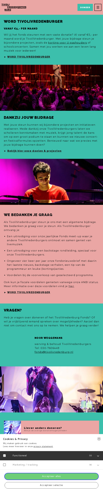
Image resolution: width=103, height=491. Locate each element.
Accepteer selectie (51, 485)
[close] (99, 439)
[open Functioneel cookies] (98, 456)
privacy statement (43, 446)
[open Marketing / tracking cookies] (98, 465)
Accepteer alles (51, 476)
